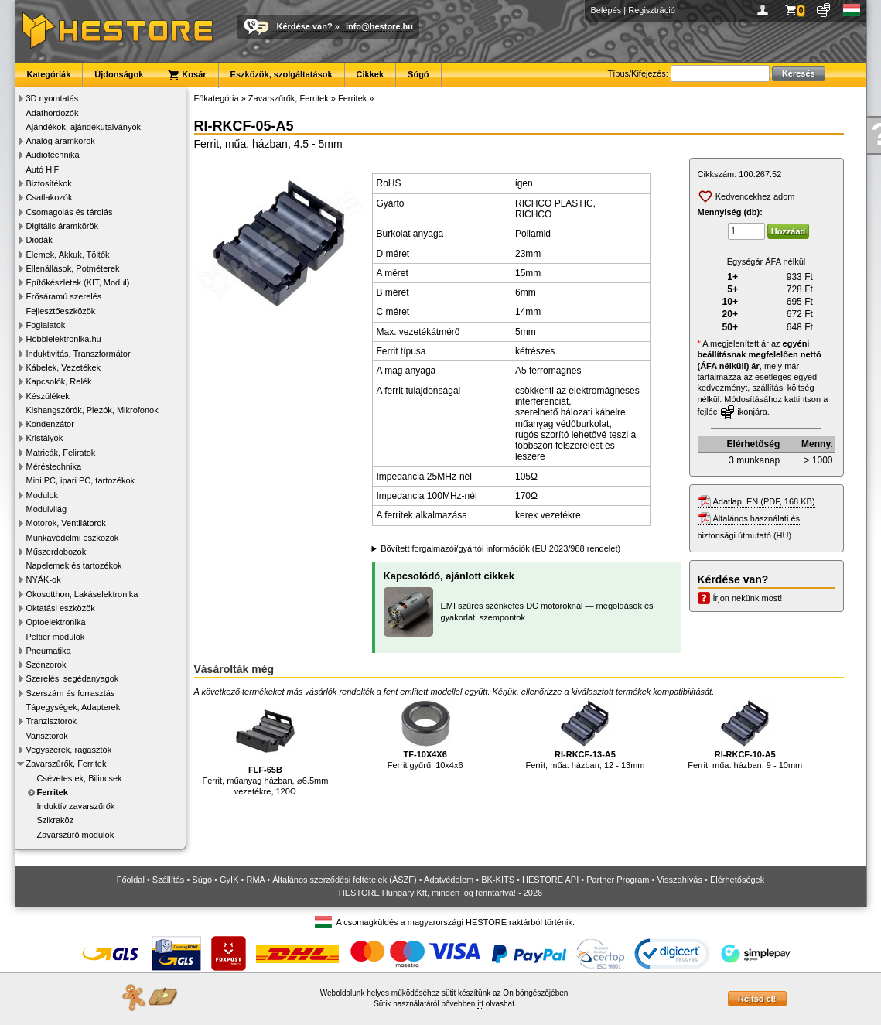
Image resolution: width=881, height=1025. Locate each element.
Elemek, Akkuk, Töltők (68, 254)
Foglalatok (46, 325)
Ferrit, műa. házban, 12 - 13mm (584, 735)
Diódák (39, 239)
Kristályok (44, 437)
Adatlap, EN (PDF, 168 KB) (764, 501)
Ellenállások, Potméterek (73, 268)
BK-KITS (497, 879)
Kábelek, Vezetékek (63, 367)
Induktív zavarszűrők (76, 806)
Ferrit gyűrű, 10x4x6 (425, 735)
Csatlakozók (49, 197)
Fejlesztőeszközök (61, 311)
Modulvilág (46, 509)
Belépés (606, 10)
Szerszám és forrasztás (70, 693)
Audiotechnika (53, 154)
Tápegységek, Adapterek (73, 707)
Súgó (418, 74)
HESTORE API (550, 879)
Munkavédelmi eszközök (72, 537)
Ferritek (52, 792)
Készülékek (48, 396)
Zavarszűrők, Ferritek (66, 763)
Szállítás (168, 879)
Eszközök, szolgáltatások (281, 74)
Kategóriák (49, 74)
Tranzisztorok (51, 721)
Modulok (42, 495)
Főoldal (131, 879)
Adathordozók (52, 113)
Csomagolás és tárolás (69, 212)
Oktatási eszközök (60, 608)
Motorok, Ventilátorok (66, 523)
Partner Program (617, 879)
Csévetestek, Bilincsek (79, 778)
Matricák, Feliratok (61, 452)
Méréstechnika (54, 466)
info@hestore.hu (379, 26)
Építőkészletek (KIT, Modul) (78, 282)
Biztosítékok (49, 183)
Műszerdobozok (56, 551)
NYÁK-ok (43, 579)
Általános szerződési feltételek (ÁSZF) (344, 879)
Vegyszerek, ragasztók (69, 749)
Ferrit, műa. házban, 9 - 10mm (745, 735)
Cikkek (370, 74)
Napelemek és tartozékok (74, 565)
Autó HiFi (43, 169)
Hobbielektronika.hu (63, 338)
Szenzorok (46, 664)
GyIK (229, 879)
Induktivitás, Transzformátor (78, 353)
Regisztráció (651, 10)
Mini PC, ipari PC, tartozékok (80, 480)
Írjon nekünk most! (748, 598)
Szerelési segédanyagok (72, 678)
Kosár (186, 75)
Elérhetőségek (737, 879)
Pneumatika (48, 650)
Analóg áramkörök (60, 140)
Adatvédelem (448, 879)
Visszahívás (679, 879)
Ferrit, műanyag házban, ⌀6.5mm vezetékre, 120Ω (265, 748)
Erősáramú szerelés (64, 296)
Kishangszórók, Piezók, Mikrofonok (92, 410)
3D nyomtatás (52, 98)
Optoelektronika (56, 622)
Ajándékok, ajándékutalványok (84, 127)
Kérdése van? (305, 26)
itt (480, 1003)
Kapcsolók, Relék (59, 381)
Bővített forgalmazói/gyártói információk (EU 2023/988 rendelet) (500, 548)
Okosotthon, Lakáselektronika (82, 594)
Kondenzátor (50, 424)
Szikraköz (55, 820)
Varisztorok (47, 735)
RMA (255, 879)
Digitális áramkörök (62, 226)
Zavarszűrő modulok (75, 834)
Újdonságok (118, 74)
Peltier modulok (55, 636)
